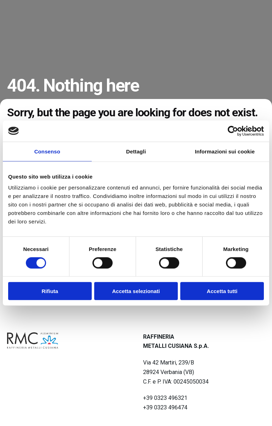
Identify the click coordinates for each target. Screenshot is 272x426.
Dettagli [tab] (136, 151)
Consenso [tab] (47, 151)
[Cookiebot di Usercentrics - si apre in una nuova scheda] (233, 131)
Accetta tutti (222, 291)
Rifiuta (49, 291)
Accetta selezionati (136, 291)
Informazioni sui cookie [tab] (225, 151)
